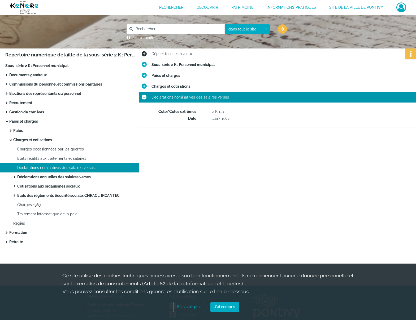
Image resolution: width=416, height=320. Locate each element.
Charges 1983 (29, 205)
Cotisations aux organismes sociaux (48, 186)
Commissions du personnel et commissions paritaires (55, 84)
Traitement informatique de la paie (47, 214)
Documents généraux (28, 75)
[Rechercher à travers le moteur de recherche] (178, 29)
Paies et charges (23, 121)
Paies (18, 130)
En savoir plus (189, 307)
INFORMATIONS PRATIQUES (291, 7)
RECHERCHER (171, 7)
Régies (19, 223)
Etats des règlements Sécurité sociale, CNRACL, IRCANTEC (68, 195)
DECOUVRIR (207, 7)
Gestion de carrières (26, 112)
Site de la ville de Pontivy (356, 7)
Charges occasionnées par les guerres (50, 149)
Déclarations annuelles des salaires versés (54, 177)
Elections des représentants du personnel (45, 93)
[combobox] (247, 29)
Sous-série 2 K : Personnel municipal (36, 66)
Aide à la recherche (146, 38)
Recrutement (20, 103)
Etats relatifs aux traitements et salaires (51, 158)
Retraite (16, 242)
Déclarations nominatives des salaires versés (56, 168)
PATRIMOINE (242, 7)
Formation (18, 232)
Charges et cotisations (32, 140)
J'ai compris (224, 307)
